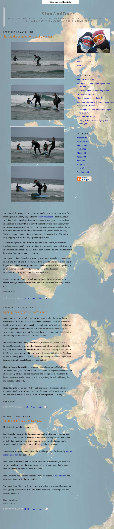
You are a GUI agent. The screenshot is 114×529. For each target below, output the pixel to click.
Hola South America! (86, 105)
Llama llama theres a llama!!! (90, 98)
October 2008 (83, 172)
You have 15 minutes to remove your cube (95, 102)
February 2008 (83, 141)
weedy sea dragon (46, 216)
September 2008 (84, 168)
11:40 (27, 509)
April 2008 (81, 149)
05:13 (27, 298)
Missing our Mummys (86, 94)
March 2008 (82, 145)
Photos (80, 65)
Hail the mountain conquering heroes (93, 90)
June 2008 (81, 157)
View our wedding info (60, 2)
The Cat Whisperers (85, 79)
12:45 (26, 407)
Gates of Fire (59, 475)
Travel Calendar (84, 61)
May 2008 (81, 153)
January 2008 (83, 137)
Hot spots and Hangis (86, 116)
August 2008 (82, 164)
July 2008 (81, 160)
